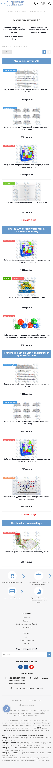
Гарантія (26, 621)
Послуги (26, 633)
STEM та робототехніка (20, 667)
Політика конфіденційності (26, 624)
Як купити (26, 613)
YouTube (31, 667)
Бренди (26, 643)
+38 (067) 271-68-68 (17, 678)
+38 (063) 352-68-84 (17, 683)
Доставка (26, 618)
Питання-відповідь (26, 640)
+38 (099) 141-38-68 (17, 680)
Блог (26, 637)
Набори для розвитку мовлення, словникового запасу (14, 29)
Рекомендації (26, 627)
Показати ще (28, 219)
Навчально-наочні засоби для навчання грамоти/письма (38, 29)
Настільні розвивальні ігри (14, 38)
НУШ (26, 667)
